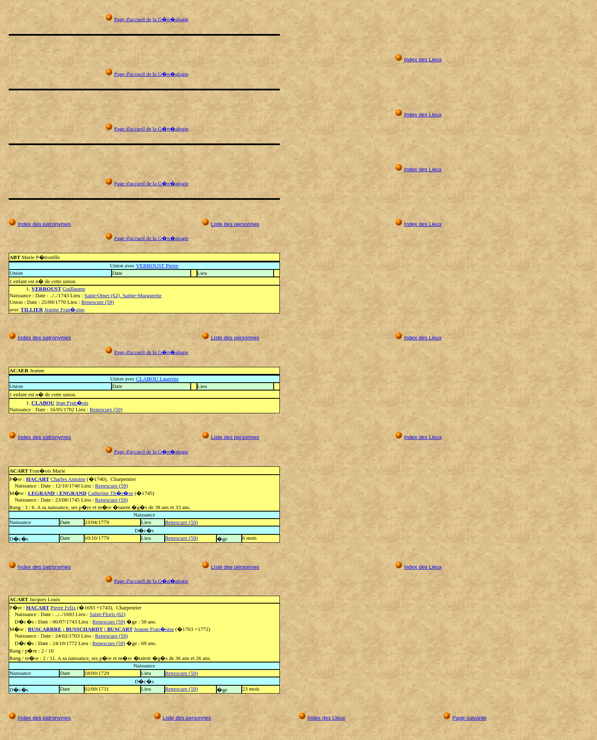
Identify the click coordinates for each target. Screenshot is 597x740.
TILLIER (32, 309)
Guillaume (74, 289)
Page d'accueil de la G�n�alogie (151, 19)
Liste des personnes (235, 224)
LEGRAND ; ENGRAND (57, 493)
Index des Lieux (423, 59)
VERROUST (46, 289)
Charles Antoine (68, 479)
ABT (15, 257)
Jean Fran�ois (72, 403)
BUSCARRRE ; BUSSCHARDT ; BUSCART (80, 629)
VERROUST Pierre (157, 265)
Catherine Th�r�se (110, 493)
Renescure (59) (97, 302)
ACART (19, 471)
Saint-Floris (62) (107, 614)
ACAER (19, 370)
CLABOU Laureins (157, 379)
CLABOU (43, 403)
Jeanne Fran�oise (64, 309)
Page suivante (469, 718)
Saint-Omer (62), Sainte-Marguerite (122, 295)
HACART (37, 479)
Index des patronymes (44, 224)
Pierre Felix (63, 607)
